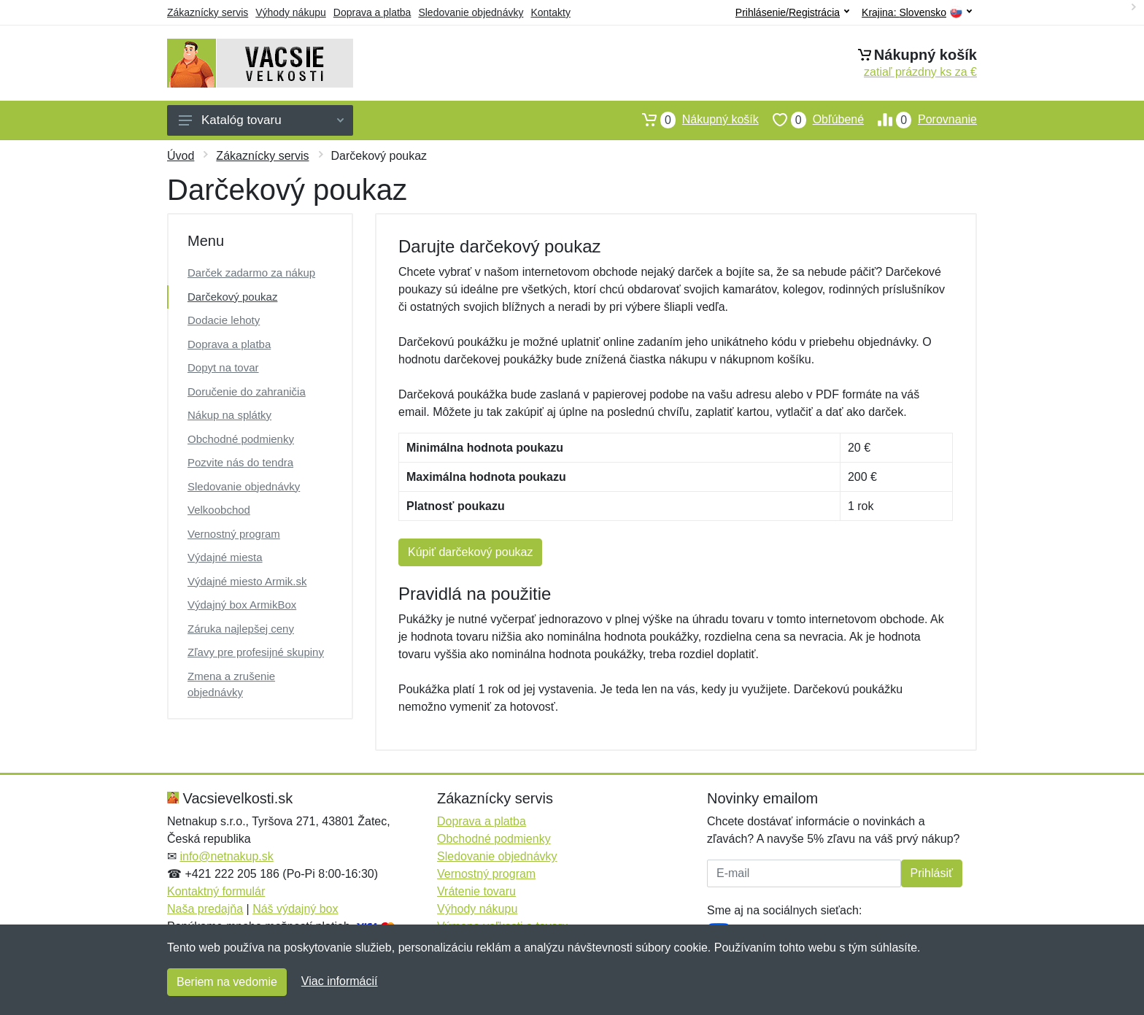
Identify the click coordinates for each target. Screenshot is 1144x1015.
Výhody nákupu (290, 12)
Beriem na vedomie (227, 982)
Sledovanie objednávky (470, 12)
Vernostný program (234, 534)
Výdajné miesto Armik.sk (247, 581)
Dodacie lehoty (224, 320)
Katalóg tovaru (261, 120)
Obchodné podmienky (241, 439)
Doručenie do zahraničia (247, 391)
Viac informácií (339, 981)
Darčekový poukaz (232, 296)
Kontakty (550, 12)
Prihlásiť (932, 873)
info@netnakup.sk (226, 856)
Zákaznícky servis (207, 12)
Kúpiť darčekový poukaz (470, 552)
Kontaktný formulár (216, 891)
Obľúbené (811, 119)
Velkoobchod (219, 509)
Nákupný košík (693, 119)
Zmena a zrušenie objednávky (231, 684)
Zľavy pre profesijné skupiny (256, 652)
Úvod (180, 156)
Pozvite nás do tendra (240, 462)
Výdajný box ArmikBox (242, 604)
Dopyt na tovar (223, 367)
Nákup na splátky (229, 415)
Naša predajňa (205, 909)
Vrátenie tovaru (476, 891)
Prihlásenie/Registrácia (792, 12)
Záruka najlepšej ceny (241, 628)
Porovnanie (920, 119)
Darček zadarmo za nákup (251, 272)
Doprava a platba (372, 12)
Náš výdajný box (295, 909)
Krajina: (917, 12)
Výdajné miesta (225, 557)
